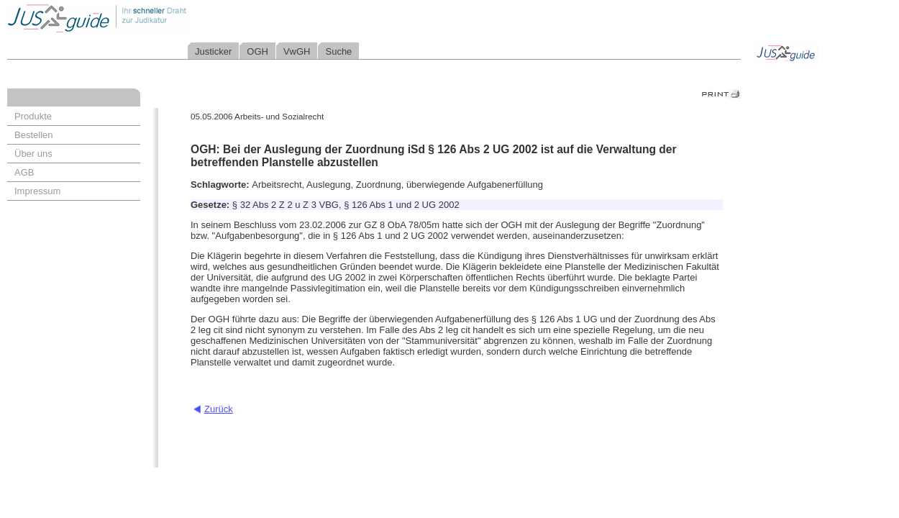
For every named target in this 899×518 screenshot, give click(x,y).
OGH (257, 51)
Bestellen (33, 135)
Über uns (33, 153)
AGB (24, 172)
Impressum (37, 191)
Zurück (218, 409)
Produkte (33, 116)
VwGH (297, 51)
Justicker (213, 51)
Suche (338, 51)
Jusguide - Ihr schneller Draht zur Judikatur (144, 17)
